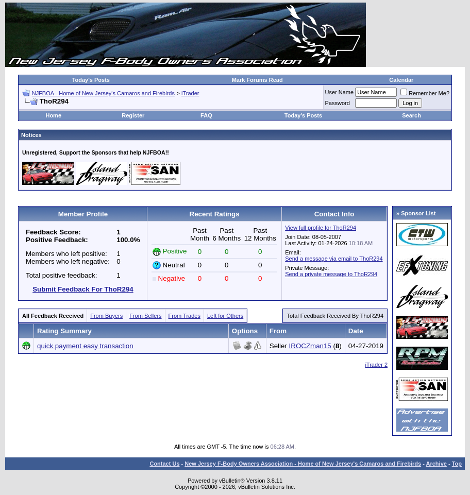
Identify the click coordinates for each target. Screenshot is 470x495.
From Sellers (145, 316)
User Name (339, 92)
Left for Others (225, 316)
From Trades (184, 316)
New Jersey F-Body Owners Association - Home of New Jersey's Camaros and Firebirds (302, 463)
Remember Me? (424, 93)
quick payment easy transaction (85, 346)
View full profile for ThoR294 (320, 228)
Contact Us (164, 463)
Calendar (401, 80)
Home (53, 115)
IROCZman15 (310, 346)
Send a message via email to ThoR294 (333, 258)
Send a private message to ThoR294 (331, 274)
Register (133, 115)
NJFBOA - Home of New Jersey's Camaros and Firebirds (103, 93)
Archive (436, 463)
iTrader (190, 93)
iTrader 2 (376, 365)
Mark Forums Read (257, 80)
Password (337, 103)
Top (457, 463)
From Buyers (106, 316)
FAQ (206, 115)
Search (411, 115)
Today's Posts (91, 80)
